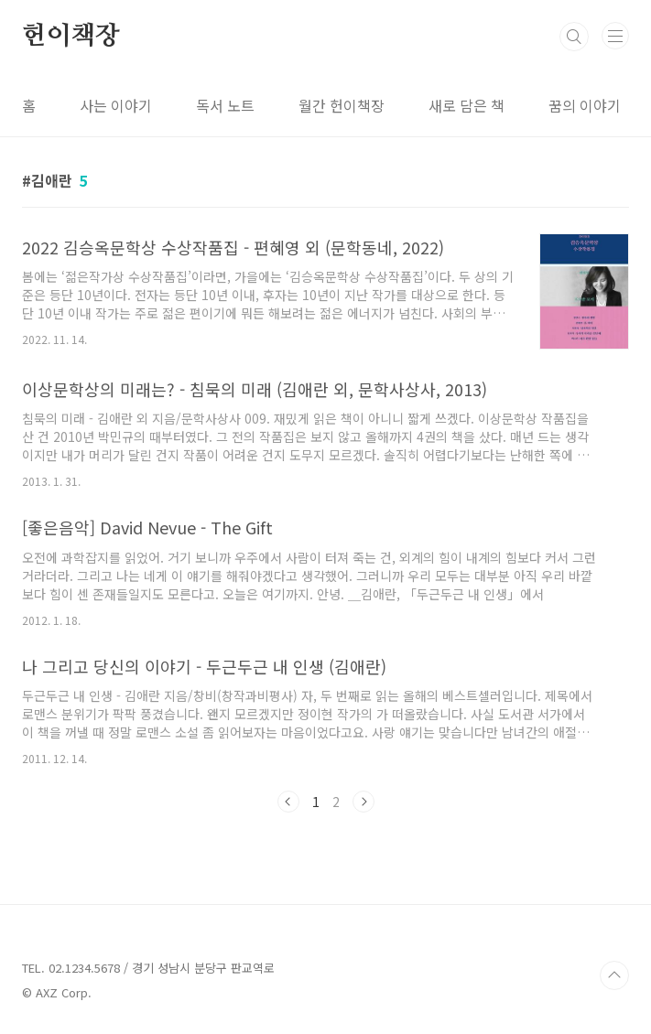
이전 (288, 802)
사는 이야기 (116, 105)
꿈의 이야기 (584, 105)
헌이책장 (71, 36)
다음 (363, 802)
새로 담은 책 (467, 105)
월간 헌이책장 (341, 105)
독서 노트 (225, 105)
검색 (574, 36)
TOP (614, 975)
